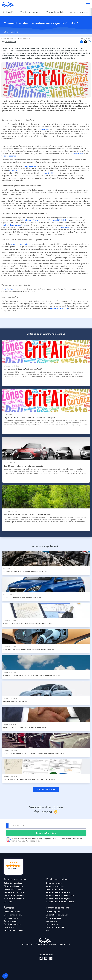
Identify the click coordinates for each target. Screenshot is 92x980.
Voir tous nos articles (46, 789)
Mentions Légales (47, 944)
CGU (13, 927)
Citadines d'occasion (13, 886)
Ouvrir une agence (12, 924)
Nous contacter (11, 918)
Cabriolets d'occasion (14, 895)
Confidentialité (63, 944)
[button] (5, 976)
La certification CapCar (57, 915)
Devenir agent (10, 921)
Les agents (51, 921)
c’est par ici (34, 841)
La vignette (44, 129)
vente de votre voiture (20, 244)
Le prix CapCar (53, 911)
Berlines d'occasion (13, 889)
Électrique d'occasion (14, 898)
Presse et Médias (12, 911)
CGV (6, 927)
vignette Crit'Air (50, 173)
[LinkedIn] (50, 958)
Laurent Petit (10, 41)
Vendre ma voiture (55, 886)
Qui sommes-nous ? (13, 915)
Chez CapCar (7, 289)
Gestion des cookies (13, 930)
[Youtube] (45, 958)
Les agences (52, 924)
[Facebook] (41, 958)
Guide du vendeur (54, 883)
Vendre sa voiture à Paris (58, 892)
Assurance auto (53, 918)
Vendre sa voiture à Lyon (58, 898)
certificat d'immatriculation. (13, 225)
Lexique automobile (55, 927)
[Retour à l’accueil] (8, 4)
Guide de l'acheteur (13, 883)
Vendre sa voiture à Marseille (60, 895)
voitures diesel (77, 153)
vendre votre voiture (59, 308)
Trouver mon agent (55, 889)
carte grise (64, 227)
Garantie (8, 901)
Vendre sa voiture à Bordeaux (60, 901)
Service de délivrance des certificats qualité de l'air (44, 220)
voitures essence (8, 156)
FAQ (48, 930)
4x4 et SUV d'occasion (14, 892)
